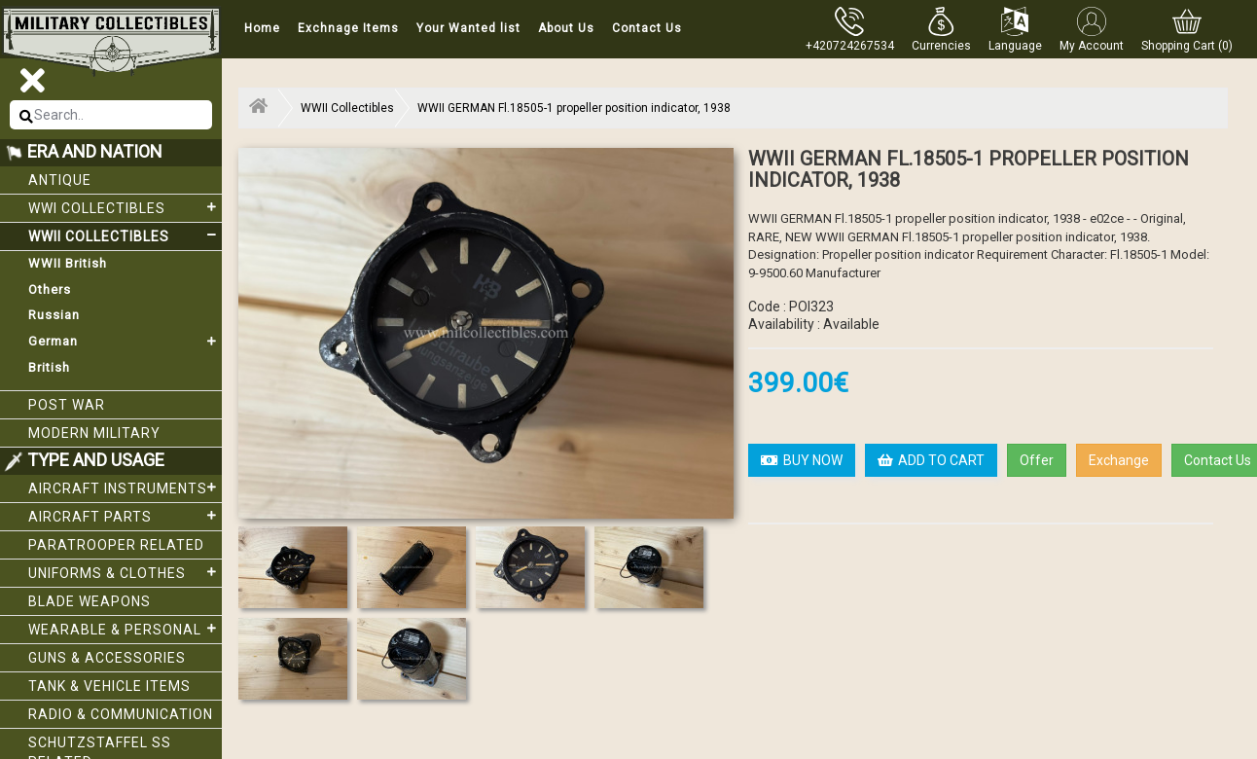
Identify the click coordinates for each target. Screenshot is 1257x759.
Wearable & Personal (125, 628)
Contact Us (647, 28)
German (125, 341)
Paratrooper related (116, 545)
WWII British (67, 263)
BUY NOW (802, 460)
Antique (59, 180)
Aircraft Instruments (125, 487)
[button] (941, 29)
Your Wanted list (468, 28)
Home (262, 28)
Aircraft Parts (125, 515)
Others (49, 289)
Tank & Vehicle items (109, 686)
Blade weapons (89, 601)
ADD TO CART (931, 460)
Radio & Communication (120, 714)
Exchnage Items (348, 28)
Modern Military (94, 433)
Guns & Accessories (107, 658)
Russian (54, 314)
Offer (1037, 460)
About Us (566, 28)
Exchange (1119, 460)
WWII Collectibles (125, 235)
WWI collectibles (125, 207)
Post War (66, 405)
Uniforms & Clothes (125, 572)
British (49, 367)
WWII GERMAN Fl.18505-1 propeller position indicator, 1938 (574, 108)
